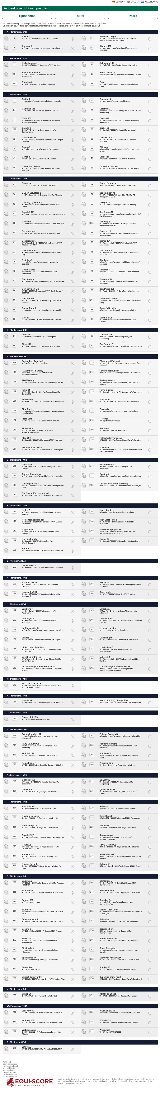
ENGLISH (135, 2)
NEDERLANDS (151, 2)
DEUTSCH (120, 2)
